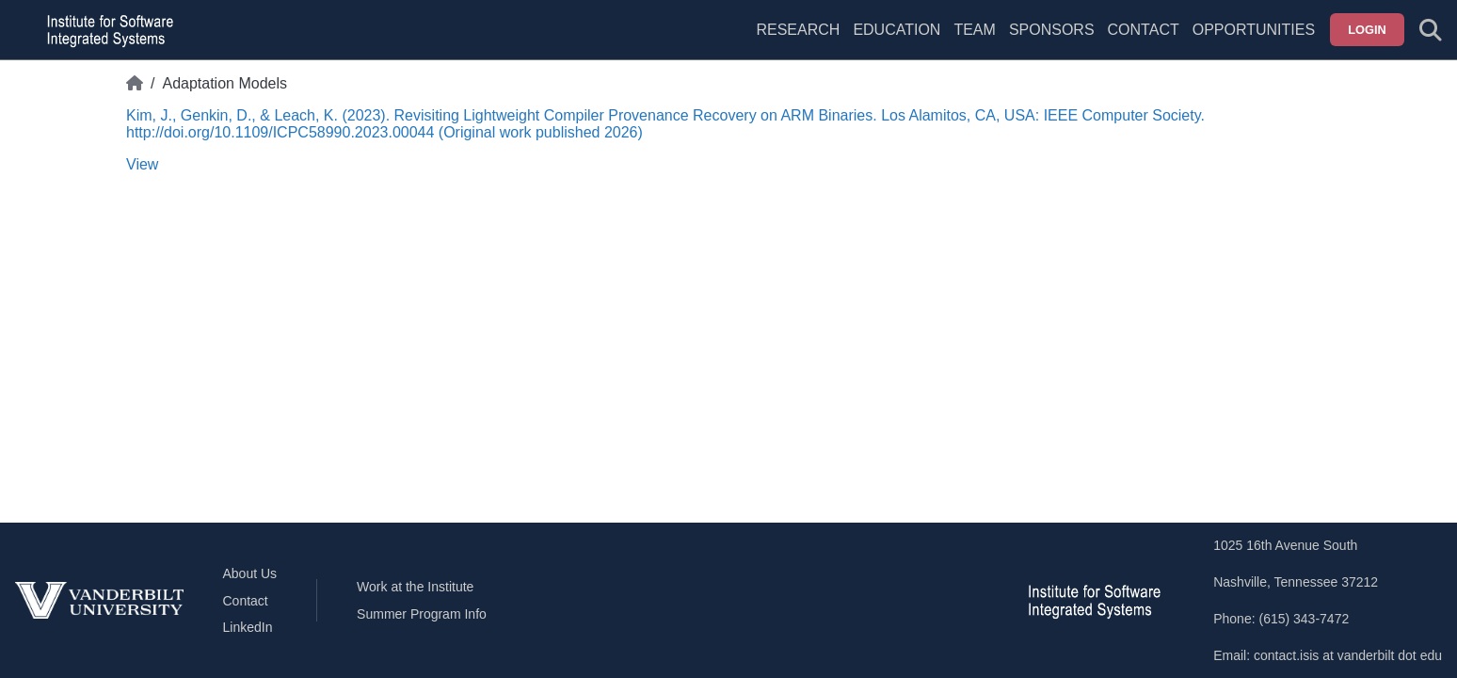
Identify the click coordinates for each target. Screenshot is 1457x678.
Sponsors (1052, 30)
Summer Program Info (422, 614)
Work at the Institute (415, 586)
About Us (250, 573)
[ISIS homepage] (105, 30)
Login (1367, 30)
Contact (1143, 30)
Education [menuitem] (896, 30)
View (142, 164)
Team (974, 30)
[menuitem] (974, 41)
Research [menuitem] (798, 30)
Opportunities (1254, 30)
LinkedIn (248, 627)
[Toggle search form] (1430, 30)
